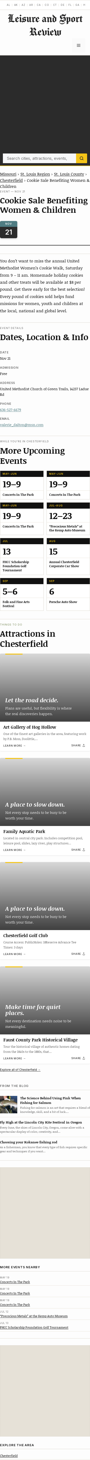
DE (63, 4)
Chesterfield (11, 180)
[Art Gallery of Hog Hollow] (45, 688)
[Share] (78, 745)
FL (70, 4)
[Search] (81, 158)
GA (77, 4)
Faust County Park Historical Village (40, 1040)
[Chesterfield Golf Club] (45, 896)
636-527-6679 (10, 409)
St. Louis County (69, 174)
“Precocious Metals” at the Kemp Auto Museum (34, 1316)
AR (31, 4)
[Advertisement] (45, 105)
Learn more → (14, 745)
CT (55, 4)
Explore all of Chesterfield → (20, 1069)
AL (8, 4)
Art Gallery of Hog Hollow (29, 727)
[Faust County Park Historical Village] (45, 1000)
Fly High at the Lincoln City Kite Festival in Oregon (41, 1122)
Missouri (8, 174)
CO (47, 4)
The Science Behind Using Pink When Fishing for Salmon (50, 1100)
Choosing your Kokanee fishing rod (28, 1142)
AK (16, 4)
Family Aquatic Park (24, 831)
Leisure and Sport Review (45, 25)
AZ (23, 4)
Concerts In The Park (15, 1282)
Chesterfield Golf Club (25, 935)
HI (84, 4)
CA (39, 4)
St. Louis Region (35, 174)
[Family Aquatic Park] (45, 792)
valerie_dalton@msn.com (21, 424)
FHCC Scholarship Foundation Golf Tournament (34, 1327)
